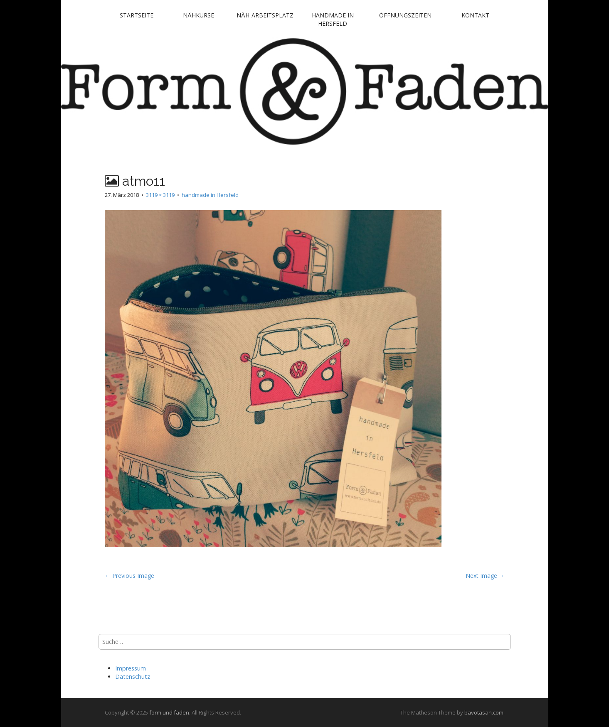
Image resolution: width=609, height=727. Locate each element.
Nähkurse (198, 15)
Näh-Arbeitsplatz (265, 15)
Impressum (130, 668)
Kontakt (475, 15)
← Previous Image (129, 576)
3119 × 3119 (160, 195)
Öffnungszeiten (405, 15)
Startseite (136, 15)
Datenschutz (132, 676)
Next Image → (485, 576)
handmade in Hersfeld (333, 19)
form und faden (169, 712)
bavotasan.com (483, 712)
